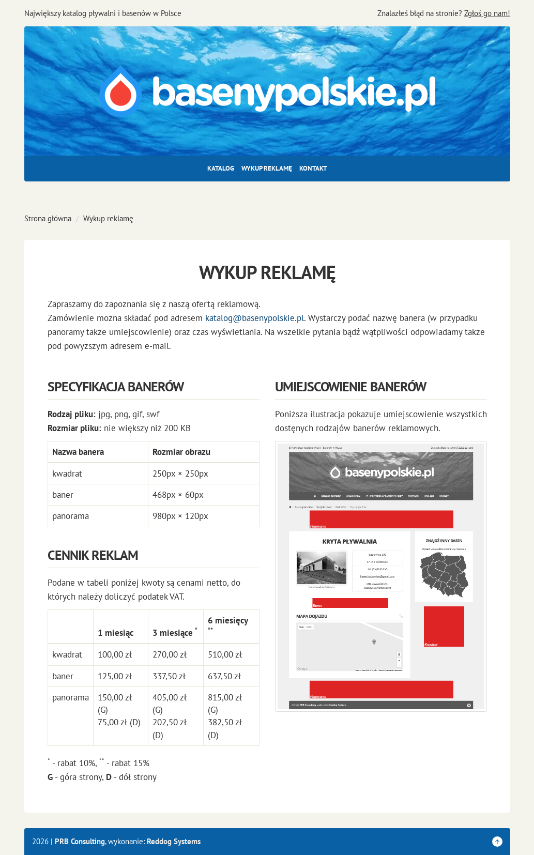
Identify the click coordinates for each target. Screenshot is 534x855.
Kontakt (313, 168)
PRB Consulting (80, 841)
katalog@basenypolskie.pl (254, 318)
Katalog (220, 168)
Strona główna (47, 218)
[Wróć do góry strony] (497, 841)
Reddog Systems (174, 841)
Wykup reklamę (266, 168)
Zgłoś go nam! (487, 13)
